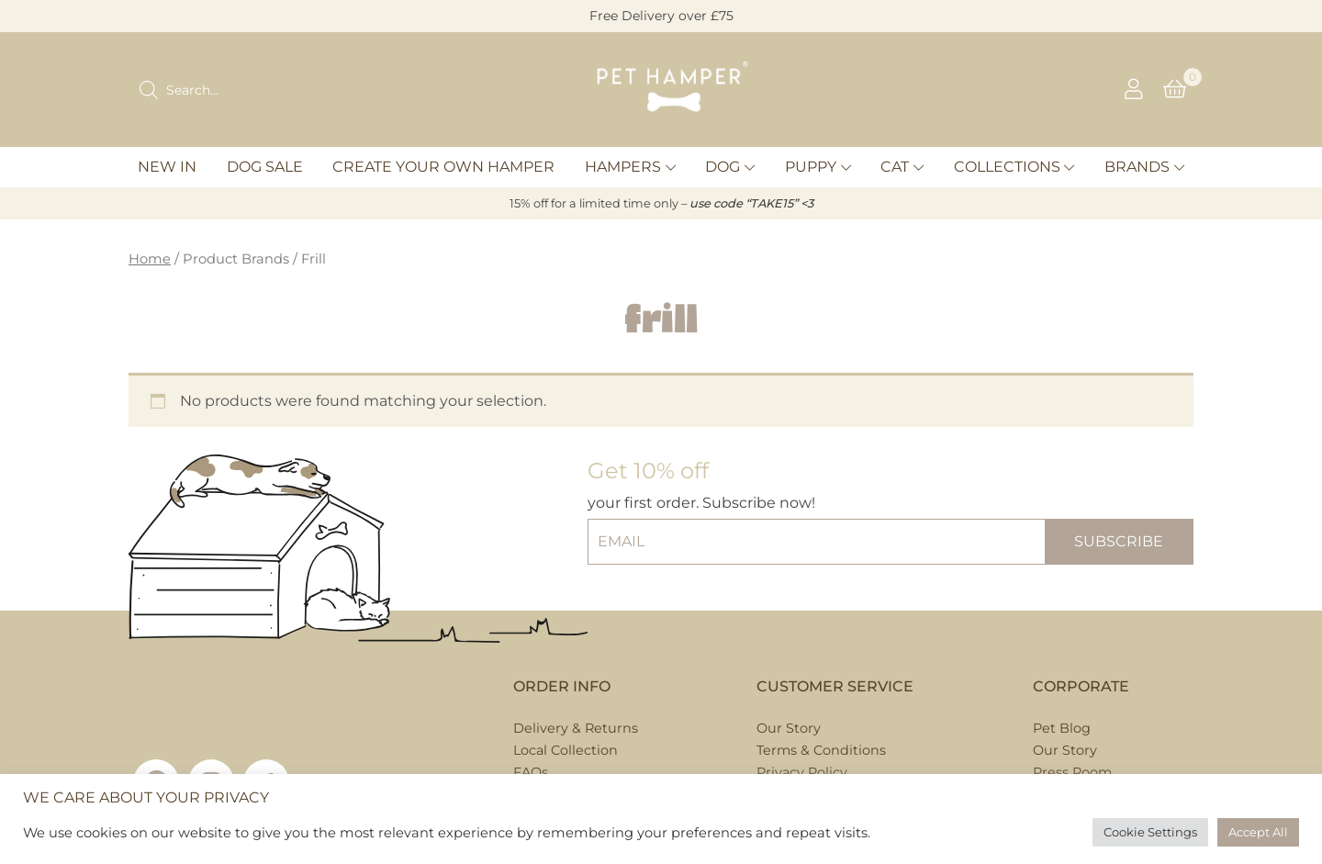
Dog (722, 166)
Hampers (623, 166)
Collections (1007, 166)
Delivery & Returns (575, 728)
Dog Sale (265, 166)
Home (150, 259)
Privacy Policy (801, 772)
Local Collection (565, 750)
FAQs (530, 772)
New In (167, 166)
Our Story (788, 728)
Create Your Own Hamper (443, 166)
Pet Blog (1062, 728)
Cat (894, 166)
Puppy (810, 166)
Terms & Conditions (821, 750)
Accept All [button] (1258, 832)
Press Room (1072, 772)
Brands (1137, 166)
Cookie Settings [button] (1150, 832)
